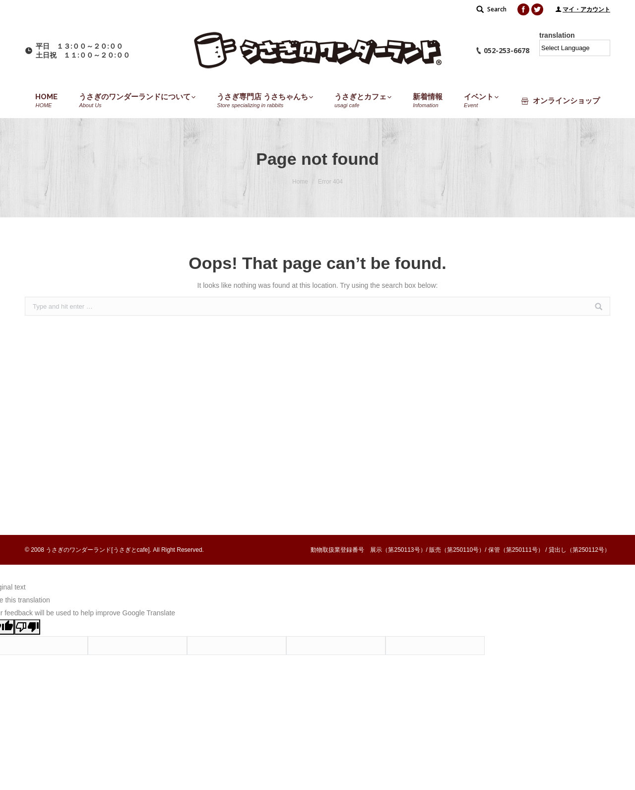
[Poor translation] (27, 627)
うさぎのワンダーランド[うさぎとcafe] (97, 549)
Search (497, 9)
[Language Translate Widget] (574, 48)
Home (300, 181)
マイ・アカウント (586, 9)
